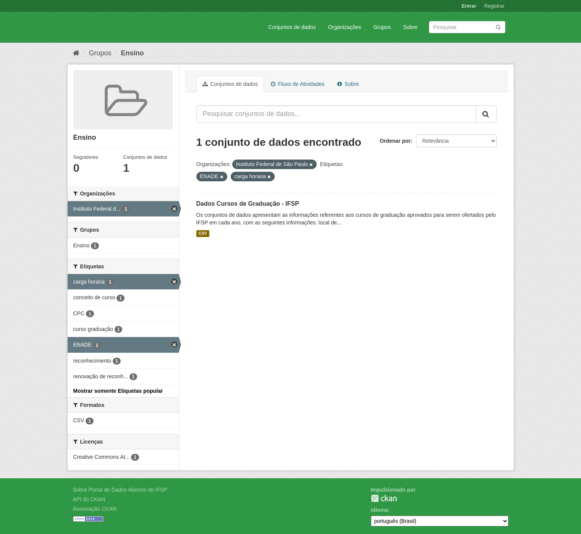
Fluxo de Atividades (297, 84)
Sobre (410, 27)
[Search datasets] (467, 27)
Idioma (379, 510)
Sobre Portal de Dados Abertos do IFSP (120, 490)
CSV (203, 233)
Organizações (344, 27)
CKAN (384, 498)
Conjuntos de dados (292, 27)
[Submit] (498, 26)
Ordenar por (395, 141)
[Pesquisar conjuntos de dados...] (336, 114)
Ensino (132, 53)
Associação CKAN (95, 509)
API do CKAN (89, 499)
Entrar (468, 6)
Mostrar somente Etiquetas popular (118, 391)
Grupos (382, 27)
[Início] (76, 53)
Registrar (494, 6)
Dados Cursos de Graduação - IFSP (247, 203)
